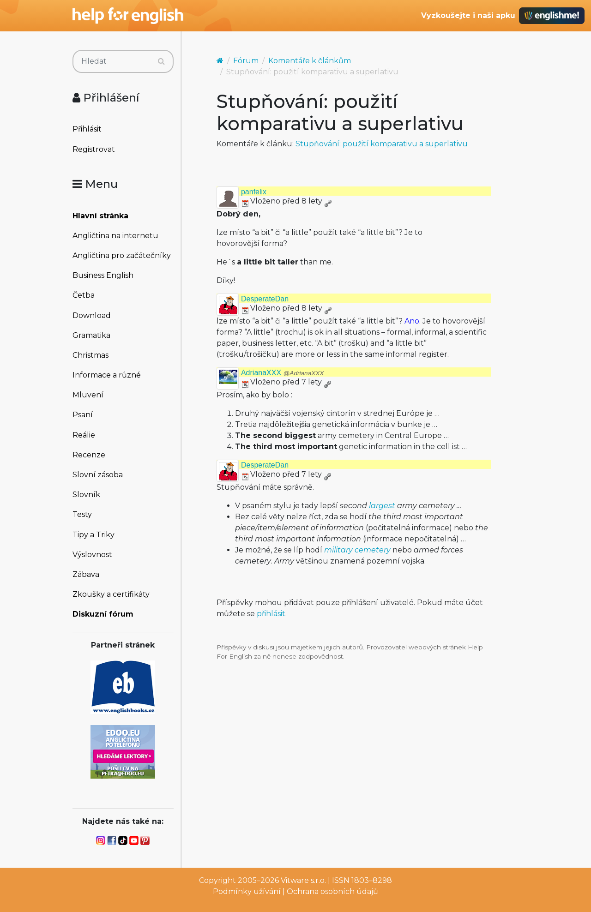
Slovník (86, 494)
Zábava (85, 574)
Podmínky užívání (247, 891)
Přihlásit (87, 129)
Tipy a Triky (93, 534)
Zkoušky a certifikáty (111, 594)
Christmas (90, 355)
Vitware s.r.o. (303, 880)
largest (382, 505)
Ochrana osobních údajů (332, 891)
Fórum (246, 60)
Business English (102, 275)
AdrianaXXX (282, 373)
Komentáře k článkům (309, 60)
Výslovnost (92, 554)
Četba (83, 295)
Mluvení (87, 394)
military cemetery (357, 550)
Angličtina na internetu (115, 235)
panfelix (253, 192)
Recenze (88, 454)
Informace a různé (106, 375)
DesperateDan (265, 299)
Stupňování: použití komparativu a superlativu (382, 143)
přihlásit (271, 613)
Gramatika (91, 335)
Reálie (83, 435)
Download (91, 315)
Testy (82, 514)
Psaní (82, 414)
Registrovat (93, 149)
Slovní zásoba (97, 474)
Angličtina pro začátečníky (121, 255)
